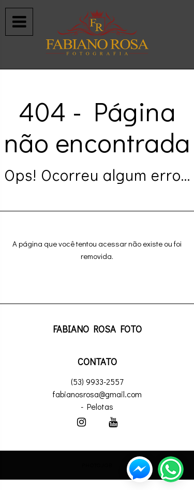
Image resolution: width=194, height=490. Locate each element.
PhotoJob (97, 465)
